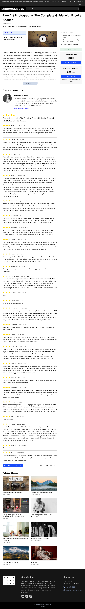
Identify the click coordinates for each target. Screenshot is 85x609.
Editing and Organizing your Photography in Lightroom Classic (13, 515)
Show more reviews (12, 466)
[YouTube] (22, 596)
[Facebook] (26, 596)
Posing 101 (34, 562)
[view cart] (70, 1)
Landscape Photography (10, 562)
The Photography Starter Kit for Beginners (41, 515)
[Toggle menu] (82, 8)
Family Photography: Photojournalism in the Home (15, 539)
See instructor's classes (21, 109)
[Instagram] (30, 596)
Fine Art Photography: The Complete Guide (13, 38)
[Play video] (42, 39)
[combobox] (52, 8)
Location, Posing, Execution (40, 538)
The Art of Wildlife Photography (41, 493)
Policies (43, 606)
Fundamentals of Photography (12, 493)
